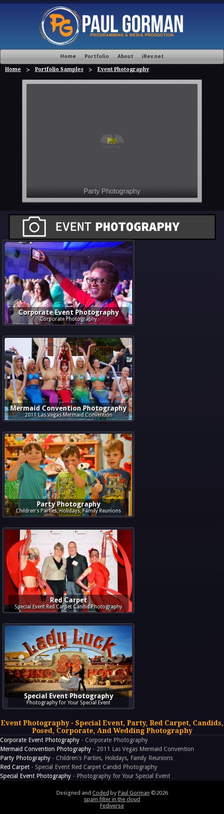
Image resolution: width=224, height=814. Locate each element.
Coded (100, 793)
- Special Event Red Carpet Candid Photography (78, 766)
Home (68, 57)
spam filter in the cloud (112, 799)
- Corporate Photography (74, 739)
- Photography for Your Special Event (85, 775)
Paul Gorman (134, 793)
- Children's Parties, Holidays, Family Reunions (86, 757)
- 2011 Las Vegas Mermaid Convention (97, 748)
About (125, 57)
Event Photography (123, 69)
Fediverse (112, 805)
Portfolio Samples (59, 69)
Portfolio (97, 57)
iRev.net (153, 57)
